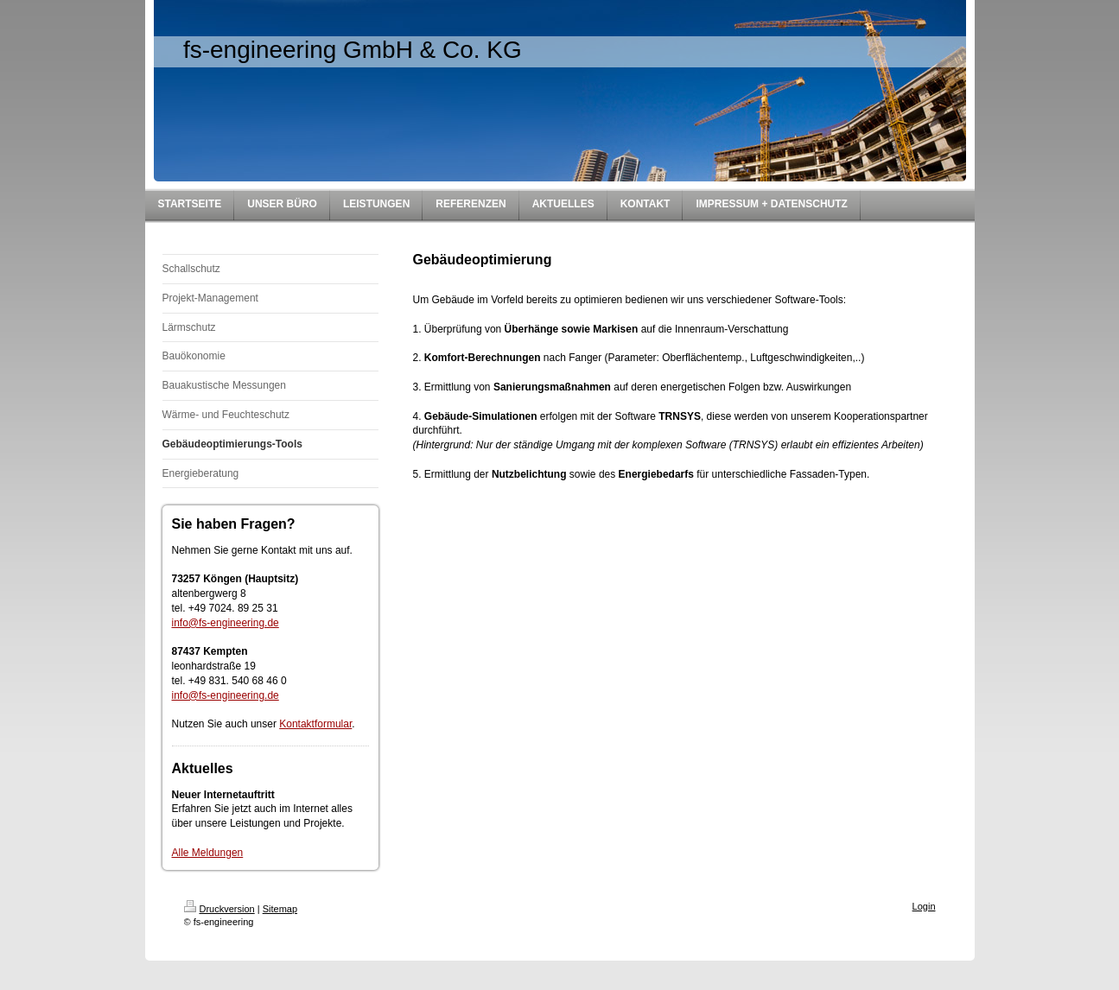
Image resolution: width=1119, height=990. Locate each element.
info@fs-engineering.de (225, 623)
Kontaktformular (315, 724)
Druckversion (219, 909)
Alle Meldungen (208, 853)
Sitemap (280, 909)
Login (924, 906)
